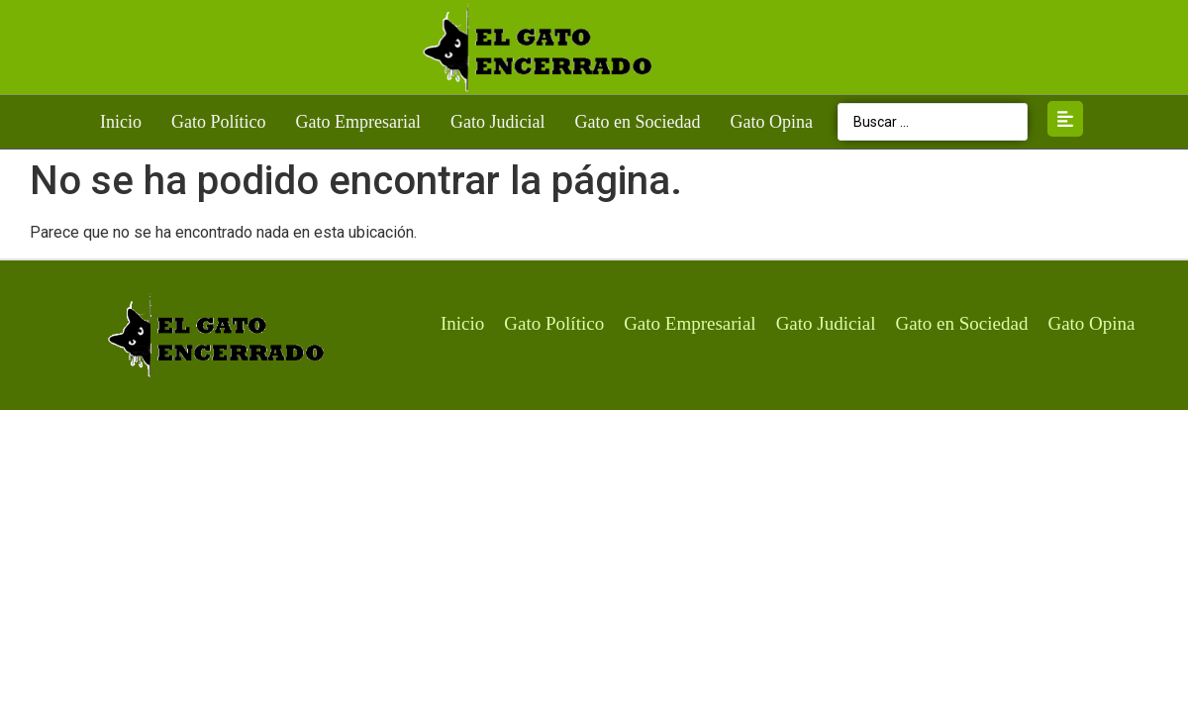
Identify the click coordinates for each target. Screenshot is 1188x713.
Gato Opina (771, 122)
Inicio (121, 122)
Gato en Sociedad (637, 122)
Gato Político (218, 122)
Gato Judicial (497, 122)
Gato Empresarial (358, 122)
